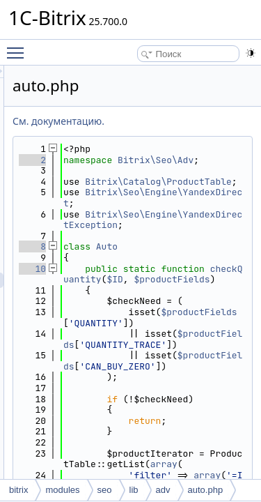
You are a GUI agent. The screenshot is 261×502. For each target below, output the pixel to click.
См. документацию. (137, 121)
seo (104, 490)
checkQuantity (190, 317)
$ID (177, 323)
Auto (185, 279)
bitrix (18, 490)
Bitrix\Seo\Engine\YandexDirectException (190, 247)
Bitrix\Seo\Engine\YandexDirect (190, 219)
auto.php (205, 490)
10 (111, 301)
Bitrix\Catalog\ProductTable (190, 197)
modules (62, 490)
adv (163, 490)
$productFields (185, 388)
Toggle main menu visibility (19, 47)
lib (134, 490)
